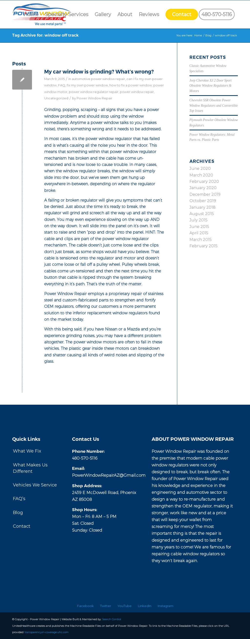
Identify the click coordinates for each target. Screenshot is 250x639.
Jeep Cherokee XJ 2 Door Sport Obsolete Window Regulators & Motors (210, 86)
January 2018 (202, 207)
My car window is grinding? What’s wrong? (99, 72)
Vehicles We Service (35, 485)
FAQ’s (19, 498)
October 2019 (202, 200)
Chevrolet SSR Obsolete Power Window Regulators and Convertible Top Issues (213, 105)
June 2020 (200, 168)
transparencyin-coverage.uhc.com (47, 632)
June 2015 (199, 226)
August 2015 (201, 213)
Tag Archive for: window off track (45, 35)
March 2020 (201, 175)
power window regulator (108, 138)
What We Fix (27, 451)
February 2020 (204, 181)
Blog (18, 512)
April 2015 (198, 233)
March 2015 (200, 239)
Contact (21, 526)
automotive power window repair (98, 79)
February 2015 (203, 246)
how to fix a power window (130, 85)
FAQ (61, 85)
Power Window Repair (94, 98)
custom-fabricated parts (85, 300)
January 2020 (203, 188)
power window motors (94, 342)
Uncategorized (56, 98)
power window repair (137, 92)
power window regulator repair (93, 92)
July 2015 (198, 220)
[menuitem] (31, 14)
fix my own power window (87, 85)
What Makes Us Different (30, 468)
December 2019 (204, 194)
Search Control (111, 619)
